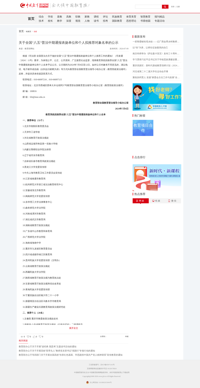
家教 (87, 16)
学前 (50, 16)
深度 (68, 20)
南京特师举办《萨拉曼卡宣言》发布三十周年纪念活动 (157, 53)
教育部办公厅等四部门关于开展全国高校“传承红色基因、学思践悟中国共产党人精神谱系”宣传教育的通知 (70, 355)
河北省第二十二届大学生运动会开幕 (150, 71)
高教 (68, 16)
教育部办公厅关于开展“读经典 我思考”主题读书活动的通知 (47, 346)
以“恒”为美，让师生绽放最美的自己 (150, 47)
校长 (50, 20)
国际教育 (117, 20)
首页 (31, 19)
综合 (41, 16)
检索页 (28, 31)
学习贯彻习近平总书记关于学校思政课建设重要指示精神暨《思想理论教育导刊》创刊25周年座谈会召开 (157, 59)
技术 (41, 20)
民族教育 (117, 16)
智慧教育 (145, 16)
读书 (96, 20)
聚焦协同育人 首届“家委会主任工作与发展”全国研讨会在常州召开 (157, 77)
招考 (105, 20)
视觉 (77, 20)
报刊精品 (160, 16)
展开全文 (73, 328)
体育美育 (131, 16)
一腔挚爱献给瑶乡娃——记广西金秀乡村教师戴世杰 (157, 41)
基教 (59, 16)
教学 (59, 20)
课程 (96, 16)
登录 (172, 7)
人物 (87, 20)
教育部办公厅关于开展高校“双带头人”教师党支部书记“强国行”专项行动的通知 (57, 351)
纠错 (126, 336)
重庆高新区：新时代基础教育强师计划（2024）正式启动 (157, 65)
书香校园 (145, 20)
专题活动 (160, 20)
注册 (178, 7)
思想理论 (131, 20)
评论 (105, 16)
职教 (77, 16)
